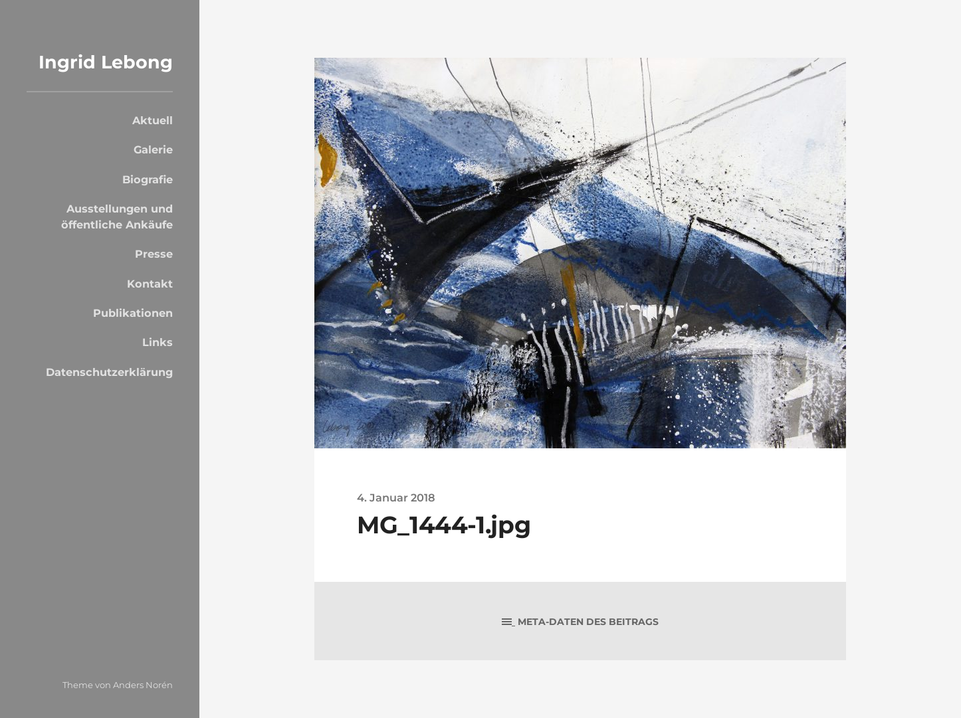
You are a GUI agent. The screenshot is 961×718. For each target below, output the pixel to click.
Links (157, 342)
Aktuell (152, 120)
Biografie (147, 179)
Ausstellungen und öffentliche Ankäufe (117, 216)
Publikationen (133, 312)
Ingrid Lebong (106, 62)
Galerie (153, 149)
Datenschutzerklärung (109, 372)
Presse (154, 253)
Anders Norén (143, 684)
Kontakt (150, 283)
